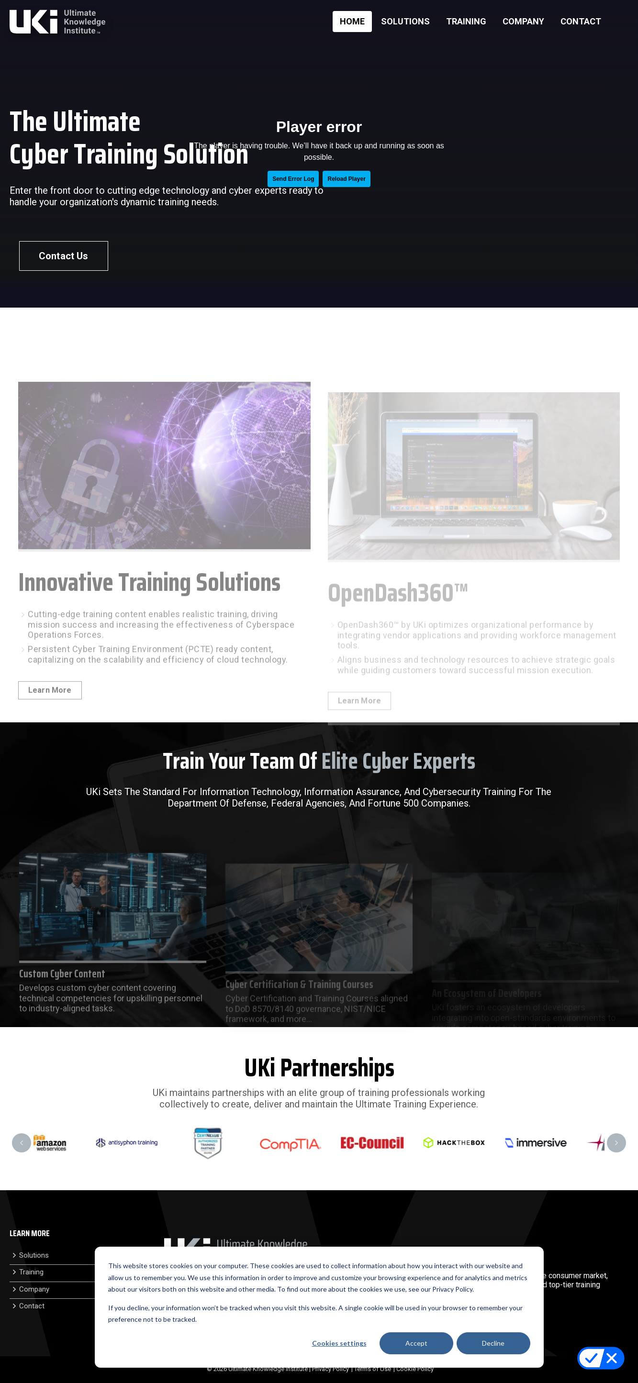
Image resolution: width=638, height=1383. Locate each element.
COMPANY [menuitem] (523, 21)
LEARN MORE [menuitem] (30, 1233)
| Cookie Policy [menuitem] (413, 1368)
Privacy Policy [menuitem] (330, 1368)
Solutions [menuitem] (34, 1255)
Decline (493, 1343)
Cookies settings (339, 1343)
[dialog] (319, 1307)
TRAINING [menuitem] (466, 21)
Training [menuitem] (31, 1272)
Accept (416, 1343)
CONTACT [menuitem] (580, 21)
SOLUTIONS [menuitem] (405, 21)
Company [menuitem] (34, 1289)
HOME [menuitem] (352, 21)
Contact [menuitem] (32, 1306)
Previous (21, 1142)
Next (616, 1142)
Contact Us (64, 256)
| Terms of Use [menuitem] (371, 1368)
